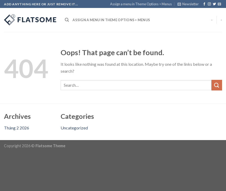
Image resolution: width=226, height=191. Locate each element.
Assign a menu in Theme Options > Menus (141, 4)
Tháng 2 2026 (16, 127)
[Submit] (216, 85)
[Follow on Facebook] (204, 4)
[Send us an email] (219, 4)
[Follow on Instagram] (209, 4)
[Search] (67, 20)
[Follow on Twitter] (214, 4)
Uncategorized (74, 127)
